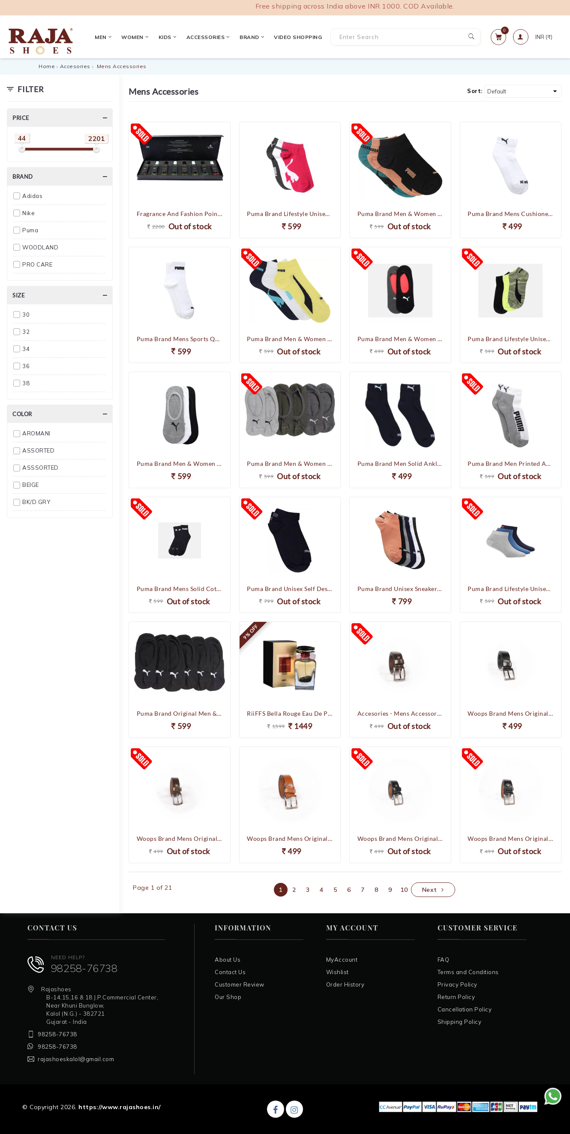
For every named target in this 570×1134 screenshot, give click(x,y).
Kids (164, 37)
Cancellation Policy (465, 1009)
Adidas (32, 195)
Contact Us (230, 972)
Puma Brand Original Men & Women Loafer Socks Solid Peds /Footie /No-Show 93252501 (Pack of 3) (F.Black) (179, 713)
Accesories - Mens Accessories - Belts (400, 713)
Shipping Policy (460, 1021)
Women (132, 37)
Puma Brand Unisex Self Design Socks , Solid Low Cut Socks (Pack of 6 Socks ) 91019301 (290, 588)
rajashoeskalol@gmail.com (76, 1059)
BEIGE (30, 484)
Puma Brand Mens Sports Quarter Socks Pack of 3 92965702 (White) (179, 338)
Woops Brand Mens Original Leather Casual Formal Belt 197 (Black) (400, 838)
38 (26, 383)
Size (18, 295)
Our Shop (228, 996)
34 (26, 348)
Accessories (205, 37)
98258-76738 (84, 968)
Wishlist (337, 972)
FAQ (444, 959)
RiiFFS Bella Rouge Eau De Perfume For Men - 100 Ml (290, 713)
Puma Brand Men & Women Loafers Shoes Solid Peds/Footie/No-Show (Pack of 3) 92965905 (290, 463)
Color (22, 414)
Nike (28, 213)
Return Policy (456, 996)
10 (404, 890)
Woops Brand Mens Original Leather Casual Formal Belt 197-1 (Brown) (179, 838)
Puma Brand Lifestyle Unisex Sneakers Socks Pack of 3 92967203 (510, 338)
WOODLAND (40, 247)
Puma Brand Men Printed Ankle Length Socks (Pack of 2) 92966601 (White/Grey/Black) (510, 463)
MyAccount (342, 959)
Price (21, 117)
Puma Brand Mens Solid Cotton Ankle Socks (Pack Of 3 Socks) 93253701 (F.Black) (179, 588)
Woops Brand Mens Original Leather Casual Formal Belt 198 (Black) (510, 838)
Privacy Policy (457, 984)
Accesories (75, 66)
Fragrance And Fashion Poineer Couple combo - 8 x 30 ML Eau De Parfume (179, 213)
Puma (30, 230)
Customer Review (239, 984)
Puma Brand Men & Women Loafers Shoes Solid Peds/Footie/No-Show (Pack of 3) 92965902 (179, 463)
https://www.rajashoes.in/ (119, 1107)
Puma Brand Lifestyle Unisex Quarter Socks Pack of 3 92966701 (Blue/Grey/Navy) (510, 588)
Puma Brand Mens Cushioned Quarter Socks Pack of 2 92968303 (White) (510, 213)
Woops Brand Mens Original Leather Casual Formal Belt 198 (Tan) (290, 838)
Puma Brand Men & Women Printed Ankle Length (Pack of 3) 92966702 (400, 213)
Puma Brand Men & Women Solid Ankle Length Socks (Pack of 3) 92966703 (290, 338)
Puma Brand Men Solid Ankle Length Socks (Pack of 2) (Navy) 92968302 (400, 463)
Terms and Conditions (468, 972)
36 (26, 366)
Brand (248, 37)
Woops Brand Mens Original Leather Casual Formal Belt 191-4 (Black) (510, 713)
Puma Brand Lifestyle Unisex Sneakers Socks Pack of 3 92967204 (290, 213)
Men (99, 37)
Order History (345, 984)
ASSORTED (38, 450)
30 (26, 314)
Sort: (475, 90)
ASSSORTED (40, 467)
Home (47, 66)
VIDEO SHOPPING (295, 37)
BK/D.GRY (36, 501)
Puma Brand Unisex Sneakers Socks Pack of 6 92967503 (400, 588)
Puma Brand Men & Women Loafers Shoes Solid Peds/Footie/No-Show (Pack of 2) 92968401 (400, 338)
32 (26, 331)
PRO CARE (37, 264)
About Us (227, 959)
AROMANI (36, 433)
